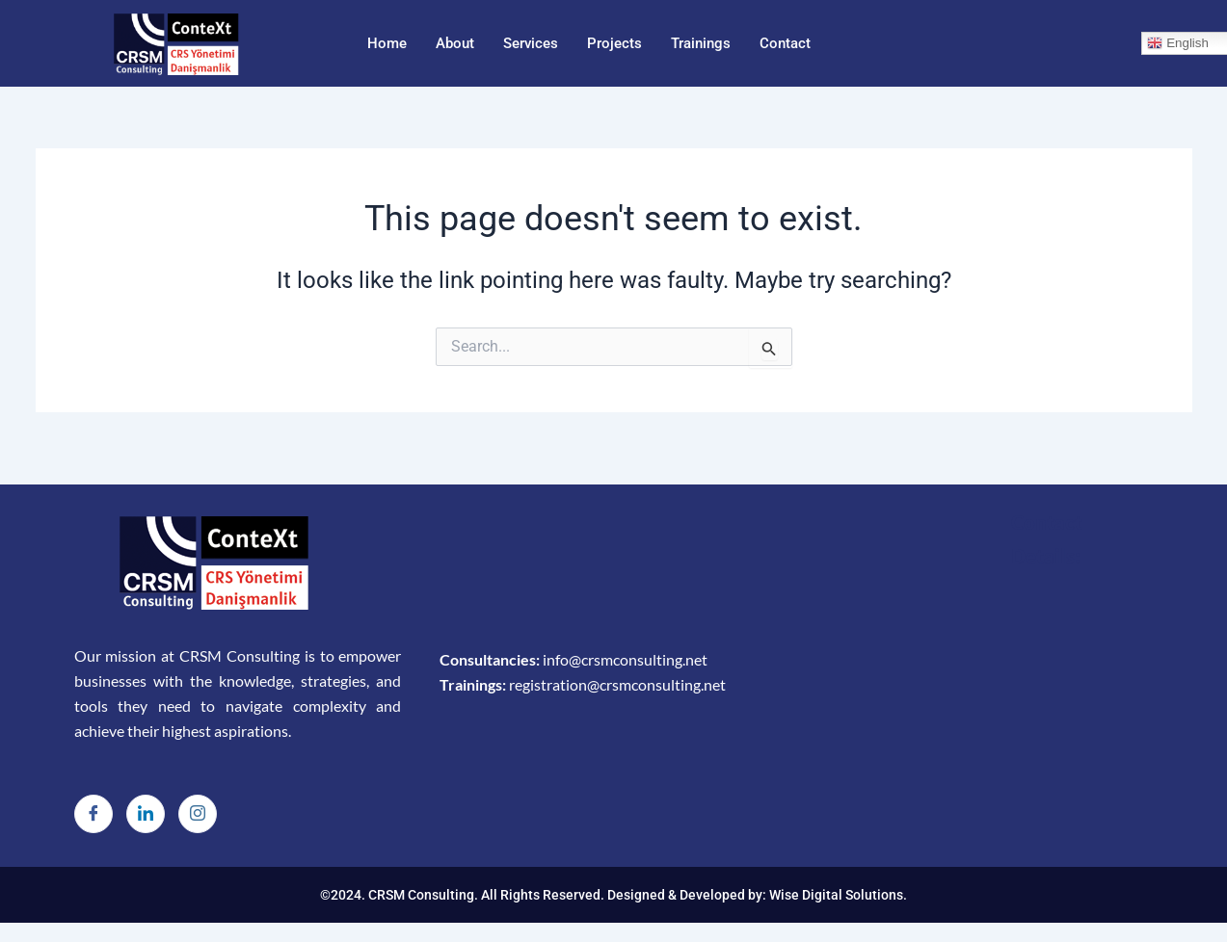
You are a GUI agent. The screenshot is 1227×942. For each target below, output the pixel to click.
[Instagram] (197, 814)
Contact (785, 43)
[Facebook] (93, 814)
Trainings (701, 43)
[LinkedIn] (145, 814)
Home (387, 43)
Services (530, 43)
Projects (614, 43)
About (455, 43)
